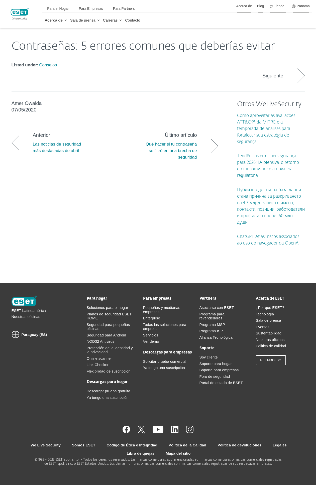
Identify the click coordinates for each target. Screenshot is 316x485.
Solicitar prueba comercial (164, 361)
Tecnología (265, 314)
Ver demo (151, 341)
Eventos (262, 327)
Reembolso (270, 360)
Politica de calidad (271, 346)
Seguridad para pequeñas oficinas (108, 326)
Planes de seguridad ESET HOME (109, 316)
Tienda (276, 6)
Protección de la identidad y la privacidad (110, 350)
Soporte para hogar (215, 363)
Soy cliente (208, 357)
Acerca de (54, 20)
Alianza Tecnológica (216, 337)
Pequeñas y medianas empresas (161, 309)
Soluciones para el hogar (107, 307)
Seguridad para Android (106, 335)
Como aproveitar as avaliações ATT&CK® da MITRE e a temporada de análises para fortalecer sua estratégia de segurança (266, 129)
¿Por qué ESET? (270, 307)
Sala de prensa (82, 20)
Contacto (132, 20)
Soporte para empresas (219, 370)
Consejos (48, 65)
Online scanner (99, 358)
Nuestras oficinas (26, 316)
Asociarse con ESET (216, 307)
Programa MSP (212, 324)
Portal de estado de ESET (221, 383)
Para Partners (124, 9)
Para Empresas (91, 9)
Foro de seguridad (214, 376)
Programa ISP (211, 331)
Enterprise (151, 318)
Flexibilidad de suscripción (109, 371)
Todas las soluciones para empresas (164, 326)
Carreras (110, 20)
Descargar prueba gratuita (108, 391)
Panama (301, 6)
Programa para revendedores (212, 316)
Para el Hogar (58, 9)
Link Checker (98, 364)
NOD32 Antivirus (101, 341)
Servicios (150, 335)
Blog (260, 6)
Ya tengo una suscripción (108, 397)
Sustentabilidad (269, 333)
